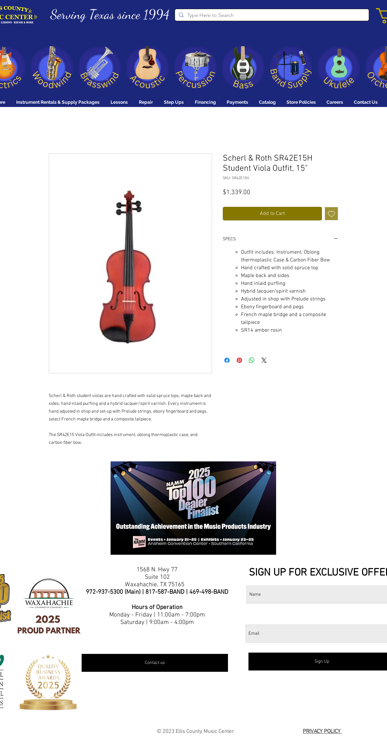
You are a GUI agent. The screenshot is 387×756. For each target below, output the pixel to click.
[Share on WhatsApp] (252, 360)
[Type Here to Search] (271, 15)
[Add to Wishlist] (331, 213)
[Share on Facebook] (227, 360)
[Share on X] (264, 360)
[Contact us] (155, 663)
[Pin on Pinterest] (239, 360)
